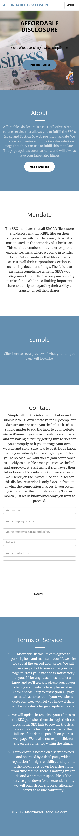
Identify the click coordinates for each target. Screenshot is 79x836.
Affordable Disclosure (26, 5)
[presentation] (33, 579)
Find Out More (39, 65)
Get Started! (39, 166)
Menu (71, 6)
